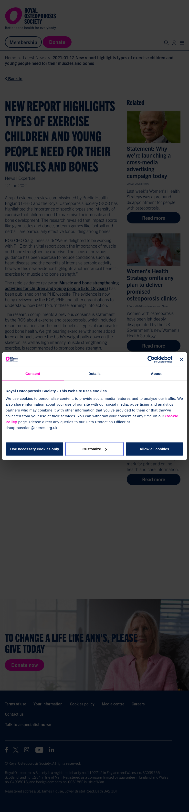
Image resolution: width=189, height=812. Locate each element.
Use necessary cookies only (34, 449)
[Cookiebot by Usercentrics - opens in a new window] (151, 359)
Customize (95, 449)
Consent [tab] (32, 373)
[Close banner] (181, 359)
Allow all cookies (154, 449)
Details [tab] (94, 373)
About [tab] (156, 373)
